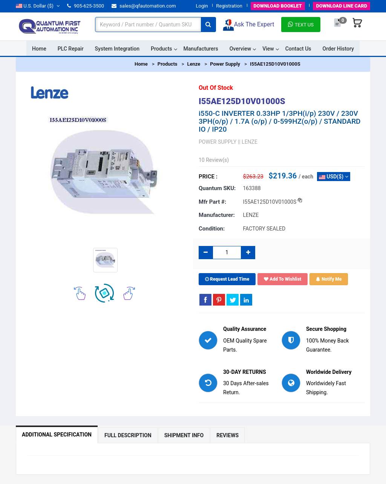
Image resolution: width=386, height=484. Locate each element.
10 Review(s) (214, 160)
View (268, 49)
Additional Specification (57, 435)
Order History (338, 49)
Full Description (128, 435)
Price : (208, 176)
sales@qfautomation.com (144, 6)
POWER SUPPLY (217, 142)
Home (39, 49)
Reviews (227, 435)
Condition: (212, 228)
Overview (240, 49)
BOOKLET (275, 6)
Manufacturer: (217, 215)
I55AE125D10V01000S (275, 64)
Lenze (193, 64)
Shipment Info (184, 435)
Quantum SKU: (217, 188)
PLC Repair (71, 49)
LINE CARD (341, 6)
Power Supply (225, 64)
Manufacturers (201, 49)
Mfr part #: (212, 201)
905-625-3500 (85, 6)
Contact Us (298, 49)
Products (161, 49)
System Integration (117, 49)
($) (38, 6)
